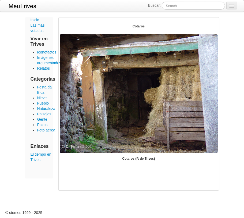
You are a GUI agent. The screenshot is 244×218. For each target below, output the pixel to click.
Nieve (42, 98)
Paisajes (44, 114)
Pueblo (43, 103)
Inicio (35, 20)
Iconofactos (47, 52)
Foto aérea (46, 130)
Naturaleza (46, 108)
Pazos (42, 125)
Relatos (43, 68)
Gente (42, 119)
